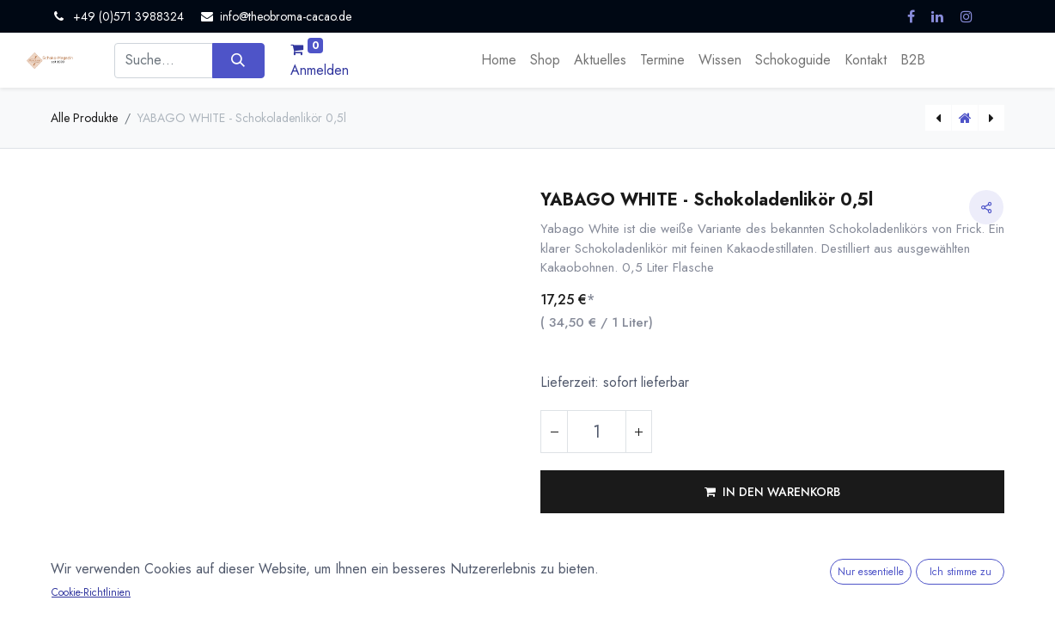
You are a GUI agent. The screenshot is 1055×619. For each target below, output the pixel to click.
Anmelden (319, 70)
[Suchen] (238, 60)
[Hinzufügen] (638, 431)
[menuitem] (498, 60)
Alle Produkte (84, 117)
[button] (772, 491)
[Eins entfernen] (554, 431)
